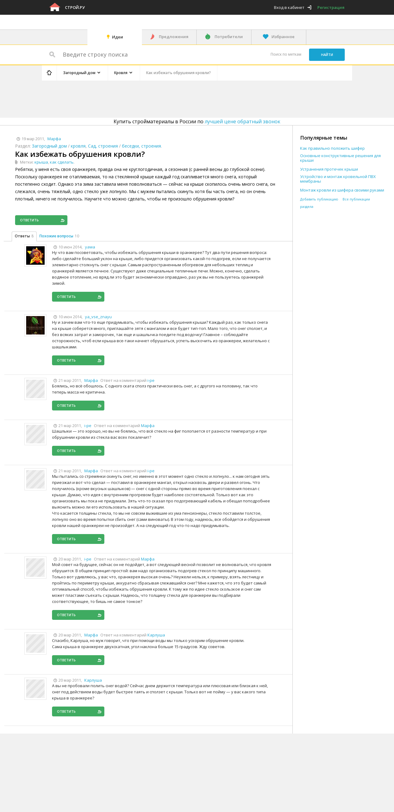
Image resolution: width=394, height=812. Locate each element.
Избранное (283, 36)
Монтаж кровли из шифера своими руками (342, 190)
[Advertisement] (158, 98)
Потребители (229, 36)
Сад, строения (103, 146)
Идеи (117, 37)
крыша (41, 162)
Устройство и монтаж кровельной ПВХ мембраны (338, 179)
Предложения (173, 36)
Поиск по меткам (286, 54)
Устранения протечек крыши (329, 169)
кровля (78, 146)
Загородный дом (49, 146)
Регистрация (330, 7)
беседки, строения (141, 146)
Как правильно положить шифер (332, 148)
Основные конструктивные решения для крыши (340, 158)
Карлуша (156, 635)
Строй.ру (75, 7)
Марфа (148, 425)
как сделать (62, 162)
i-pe (151, 380)
